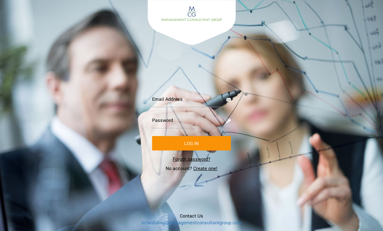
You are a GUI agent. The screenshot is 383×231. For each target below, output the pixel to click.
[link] (191, 159)
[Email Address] (191, 99)
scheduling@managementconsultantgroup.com (191, 222)
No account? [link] (191, 168)
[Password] (191, 120)
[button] (191, 143)
